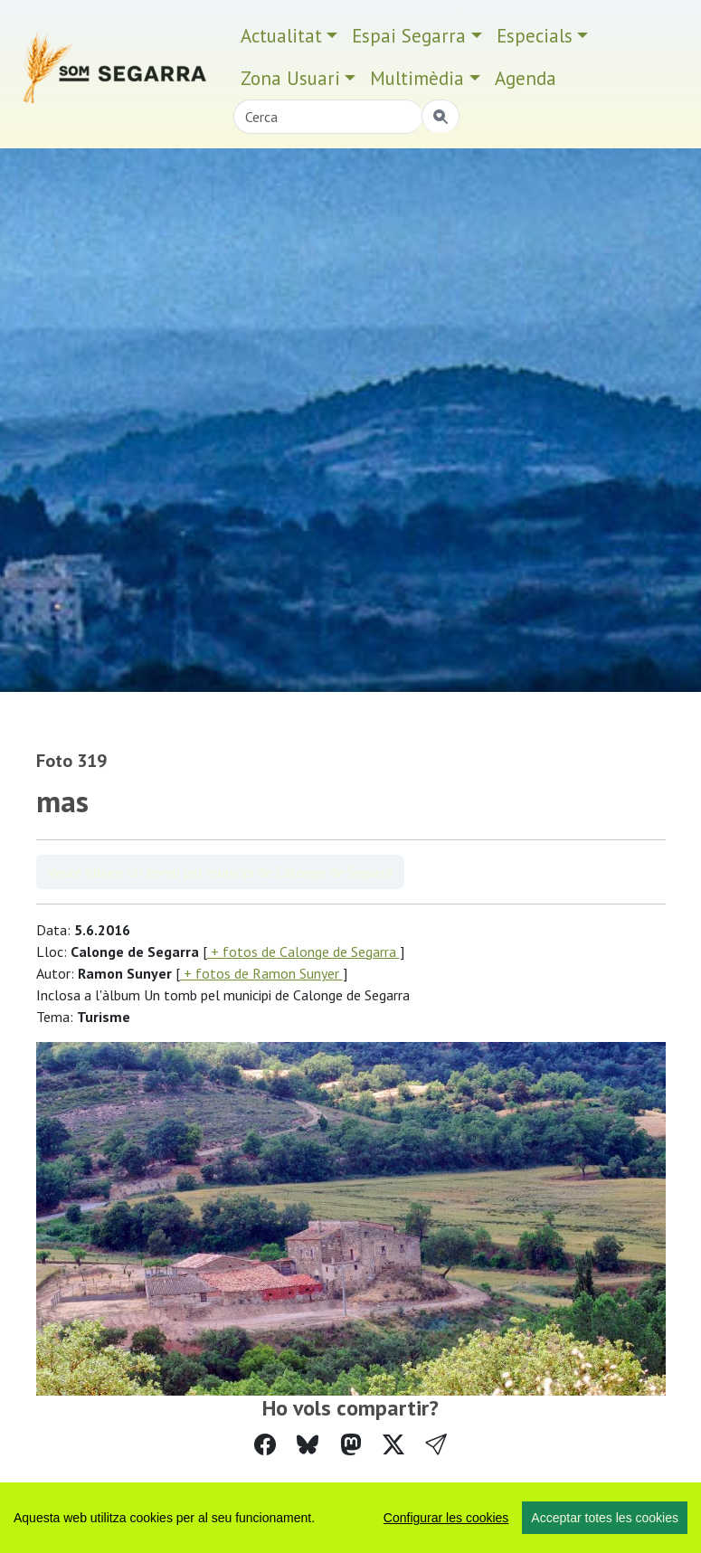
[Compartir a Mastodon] (351, 1445)
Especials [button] (535, 36)
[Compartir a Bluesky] (307, 1445)
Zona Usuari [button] (290, 78)
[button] (436, 1445)
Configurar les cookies (446, 1517)
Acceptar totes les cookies (604, 1517)
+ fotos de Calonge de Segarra (303, 951)
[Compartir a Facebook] (265, 1445)
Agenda (525, 78)
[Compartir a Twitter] (393, 1445)
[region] (350, 1517)
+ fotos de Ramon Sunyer (261, 973)
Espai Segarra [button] (409, 36)
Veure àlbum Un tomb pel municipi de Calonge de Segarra (220, 872)
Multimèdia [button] (417, 78)
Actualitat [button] (281, 36)
